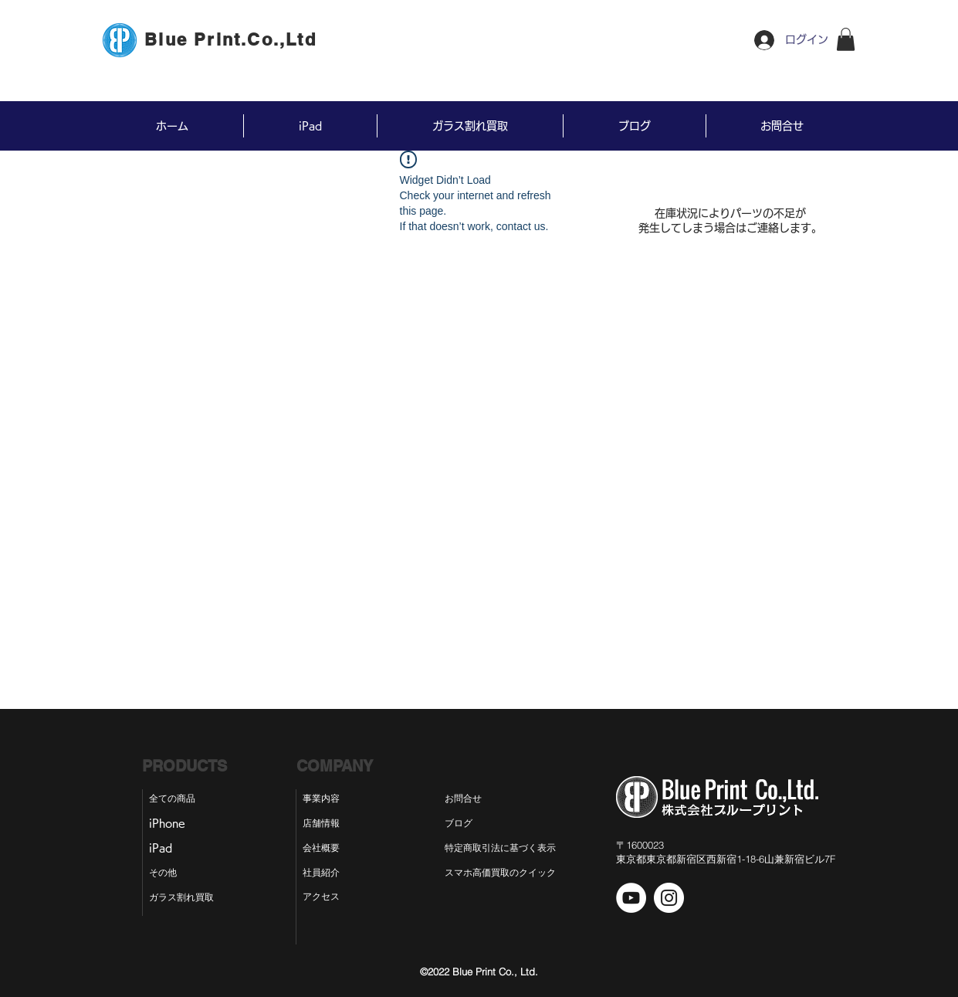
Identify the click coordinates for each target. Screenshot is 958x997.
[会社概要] (323, 849)
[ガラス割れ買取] (188, 898)
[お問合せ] (475, 799)
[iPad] (167, 849)
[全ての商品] (180, 799)
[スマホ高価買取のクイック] (500, 873)
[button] (845, 39)
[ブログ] (471, 824)
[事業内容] (323, 799)
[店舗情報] (323, 824)
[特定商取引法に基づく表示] (513, 849)
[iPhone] (173, 824)
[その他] (169, 873)
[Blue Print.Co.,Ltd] (232, 39)
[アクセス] (323, 897)
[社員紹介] (323, 873)
